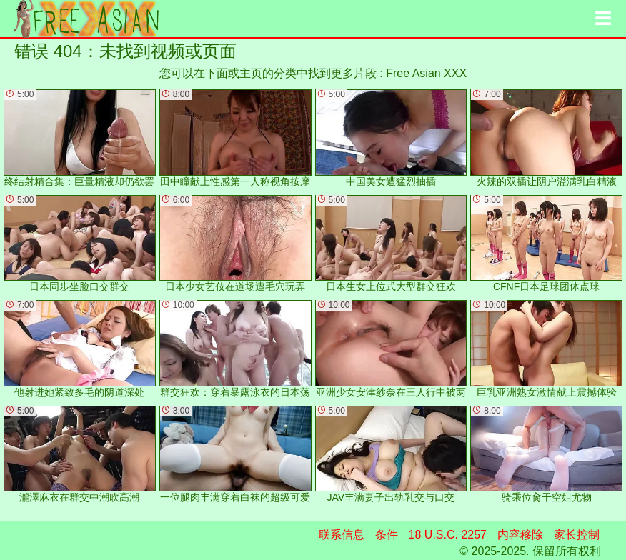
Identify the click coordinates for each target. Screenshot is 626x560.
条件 (386, 535)
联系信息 (341, 535)
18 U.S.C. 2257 (448, 535)
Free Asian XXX (426, 73)
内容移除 (520, 535)
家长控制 (577, 535)
